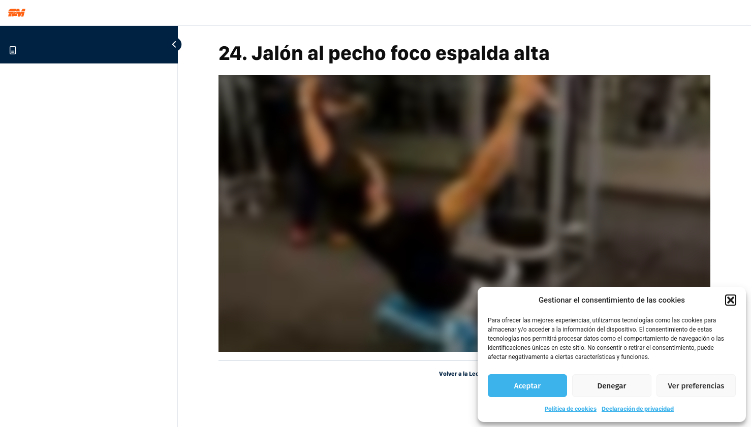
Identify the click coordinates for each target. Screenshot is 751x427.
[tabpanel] (464, 213)
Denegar (612, 385)
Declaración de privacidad (638, 408)
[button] (731, 300)
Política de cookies (571, 408)
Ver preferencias (696, 385)
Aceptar (527, 385)
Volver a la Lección (464, 373)
